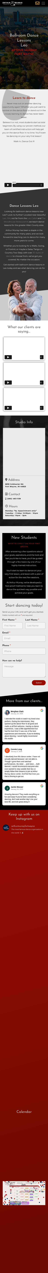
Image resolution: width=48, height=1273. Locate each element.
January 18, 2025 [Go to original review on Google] (17, 714)
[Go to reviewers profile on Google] (7, 712)
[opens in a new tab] (24, 1195)
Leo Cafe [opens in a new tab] (31, 218)
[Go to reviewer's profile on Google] (7, 750)
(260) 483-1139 (13, 499)
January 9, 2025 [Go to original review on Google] (16, 751)
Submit (39, 683)
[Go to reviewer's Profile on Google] (7, 788)
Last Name (31, 620)
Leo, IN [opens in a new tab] (6, 218)
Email (5, 633)
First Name (8, 620)
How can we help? (12, 660)
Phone (6, 645)
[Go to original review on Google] (41, 712)
